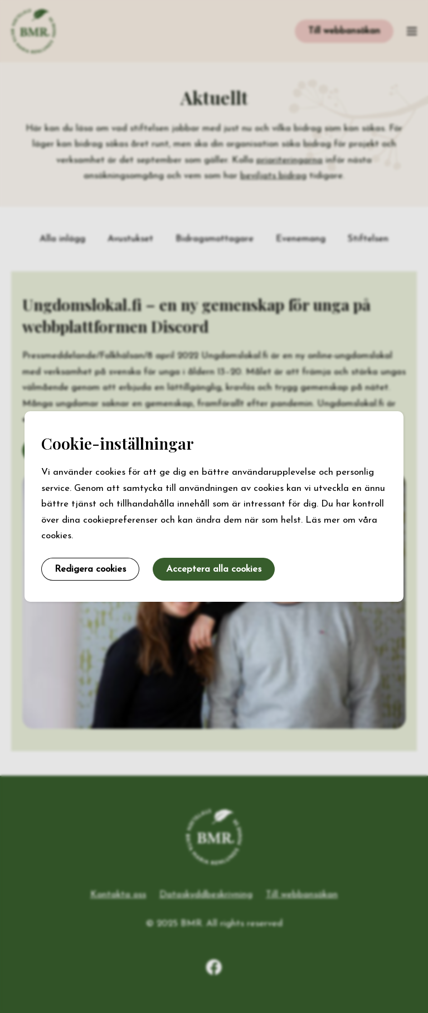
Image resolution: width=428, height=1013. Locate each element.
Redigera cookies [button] (90, 569)
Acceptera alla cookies (213, 569)
